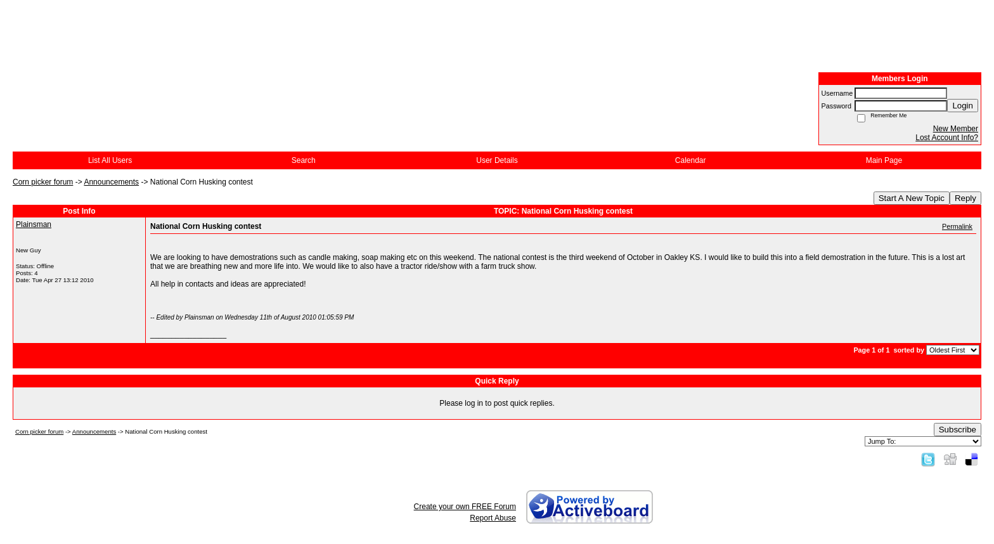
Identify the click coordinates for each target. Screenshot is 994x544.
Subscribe (957, 429)
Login (962, 105)
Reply (965, 198)
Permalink (957, 226)
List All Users (110, 160)
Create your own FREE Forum (465, 506)
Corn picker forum (43, 182)
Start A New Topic (912, 198)
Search (304, 160)
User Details (496, 160)
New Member (955, 128)
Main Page (884, 160)
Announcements (111, 182)
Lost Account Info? (946, 137)
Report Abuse (493, 518)
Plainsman (33, 224)
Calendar (690, 160)
